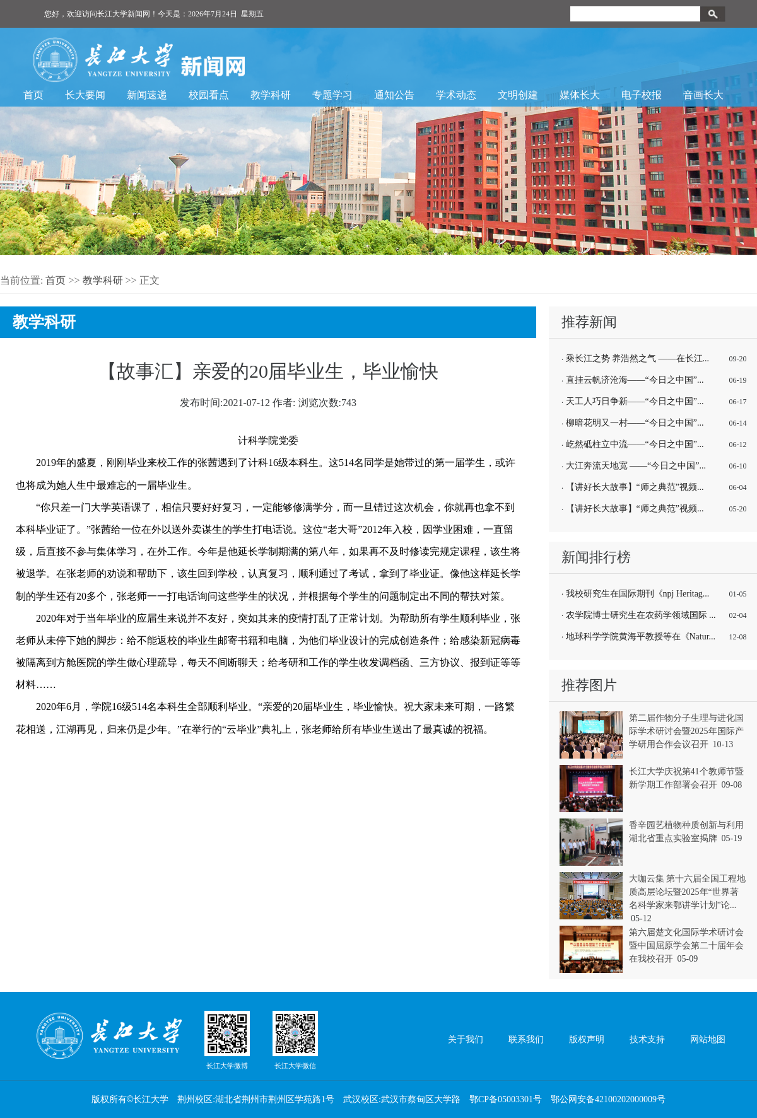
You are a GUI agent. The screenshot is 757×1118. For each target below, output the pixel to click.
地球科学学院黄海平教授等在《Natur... (641, 636)
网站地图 (707, 1039)
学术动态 (456, 95)
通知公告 (394, 95)
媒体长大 (580, 95)
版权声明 (586, 1039)
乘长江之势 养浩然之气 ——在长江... (638, 358)
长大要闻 (85, 95)
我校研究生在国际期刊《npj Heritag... (638, 593)
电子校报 (641, 95)
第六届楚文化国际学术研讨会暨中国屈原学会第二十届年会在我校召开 (686, 946)
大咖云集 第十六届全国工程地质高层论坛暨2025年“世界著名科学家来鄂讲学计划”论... (687, 892)
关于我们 (465, 1039)
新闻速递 (147, 95)
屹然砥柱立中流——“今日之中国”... (635, 444)
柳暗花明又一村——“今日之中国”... (635, 423)
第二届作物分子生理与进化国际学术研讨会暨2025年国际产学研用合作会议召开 (686, 731)
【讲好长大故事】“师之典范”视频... (635, 487)
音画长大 (703, 95)
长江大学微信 (295, 1040)
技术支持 (647, 1039)
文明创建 (518, 95)
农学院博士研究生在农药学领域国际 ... (641, 615)
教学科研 (270, 95)
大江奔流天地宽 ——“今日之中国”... (636, 465)
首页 (33, 95)
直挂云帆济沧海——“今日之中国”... (635, 380)
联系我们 (526, 1039)
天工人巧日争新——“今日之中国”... (635, 401)
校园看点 (209, 95)
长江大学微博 (227, 1040)
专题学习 (332, 95)
